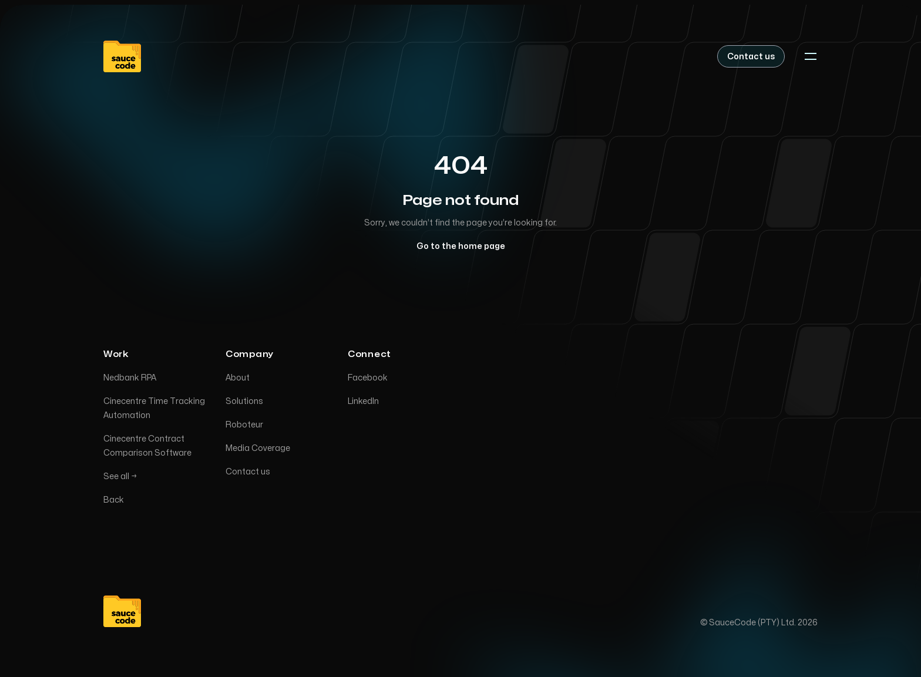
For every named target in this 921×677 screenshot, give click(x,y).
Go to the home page (460, 246)
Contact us (248, 473)
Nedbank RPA (129, 379)
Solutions (244, 402)
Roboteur (244, 426)
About (238, 379)
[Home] (122, 56)
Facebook (368, 379)
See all (120, 477)
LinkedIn (363, 402)
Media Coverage (258, 449)
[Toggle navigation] (810, 56)
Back (113, 501)
